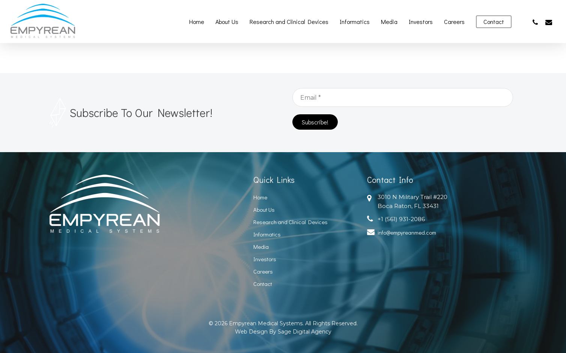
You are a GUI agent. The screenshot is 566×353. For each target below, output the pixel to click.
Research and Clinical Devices (290, 222)
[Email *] (402, 97)
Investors (264, 259)
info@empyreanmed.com (407, 232)
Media (261, 246)
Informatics (267, 234)
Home (260, 197)
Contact (262, 283)
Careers (263, 271)
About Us (264, 209)
